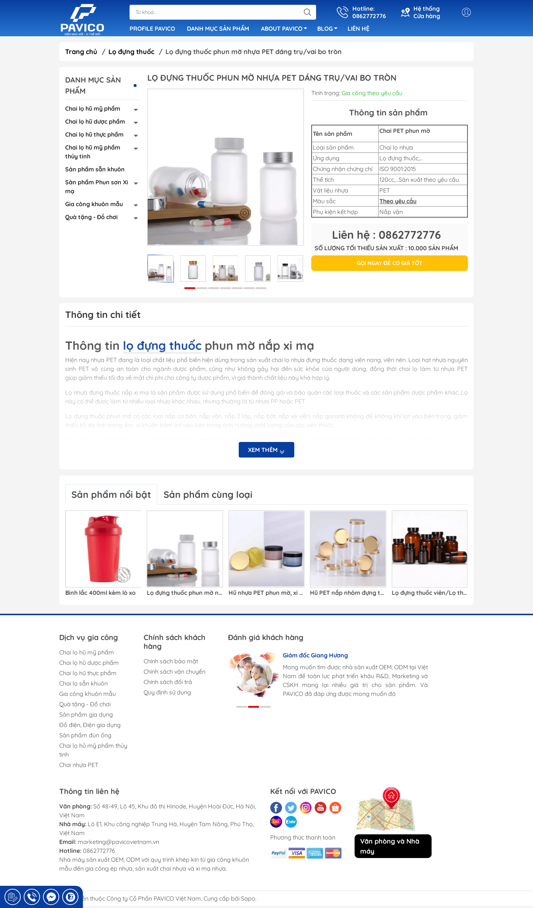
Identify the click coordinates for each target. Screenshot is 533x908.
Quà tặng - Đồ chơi (91, 219)
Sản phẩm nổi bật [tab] (111, 496)
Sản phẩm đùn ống (85, 737)
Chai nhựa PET (78, 767)
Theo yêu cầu (397, 203)
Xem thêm (266, 452)
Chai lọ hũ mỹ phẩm (92, 110)
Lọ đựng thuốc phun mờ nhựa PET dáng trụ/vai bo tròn (185, 595)
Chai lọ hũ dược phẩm (95, 123)
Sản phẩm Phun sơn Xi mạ (96, 189)
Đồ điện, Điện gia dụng (90, 727)
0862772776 (99, 853)
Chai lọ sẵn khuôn (83, 685)
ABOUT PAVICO (286, 31)
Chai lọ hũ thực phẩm (94, 136)
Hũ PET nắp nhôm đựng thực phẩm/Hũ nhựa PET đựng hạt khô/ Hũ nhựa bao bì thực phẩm (348, 595)
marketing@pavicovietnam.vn (118, 844)
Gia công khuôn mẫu (94, 206)
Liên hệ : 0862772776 (386, 237)
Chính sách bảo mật (171, 663)
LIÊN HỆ (358, 29)
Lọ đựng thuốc (131, 54)
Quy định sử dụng (167, 694)
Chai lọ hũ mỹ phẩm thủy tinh (92, 154)
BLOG (329, 31)
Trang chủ (81, 54)
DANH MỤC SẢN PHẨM (218, 29)
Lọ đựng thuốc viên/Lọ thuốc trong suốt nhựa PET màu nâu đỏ (430, 595)
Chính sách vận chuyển (174, 673)
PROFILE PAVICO (152, 29)
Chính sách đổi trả (168, 684)
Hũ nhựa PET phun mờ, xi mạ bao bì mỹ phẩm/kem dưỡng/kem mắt (266, 595)
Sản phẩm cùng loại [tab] (208, 496)
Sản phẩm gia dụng (86, 716)
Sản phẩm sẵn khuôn (95, 171)
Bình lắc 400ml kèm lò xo (100, 595)
